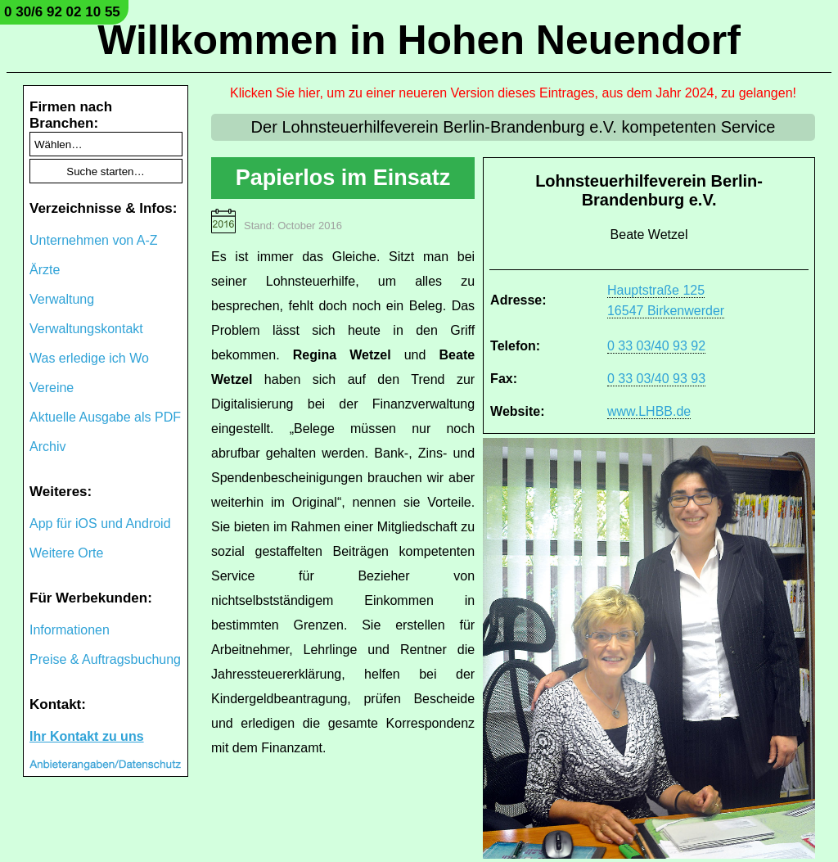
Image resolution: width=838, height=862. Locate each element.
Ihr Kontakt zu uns (86, 736)
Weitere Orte (66, 553)
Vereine (51, 388)
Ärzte (44, 270)
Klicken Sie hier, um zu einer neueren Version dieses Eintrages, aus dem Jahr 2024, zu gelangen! (513, 93)
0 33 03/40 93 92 (656, 346)
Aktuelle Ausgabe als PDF (105, 417)
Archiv (47, 447)
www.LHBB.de (649, 411)
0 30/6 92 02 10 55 (62, 12)
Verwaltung (61, 299)
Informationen (69, 630)
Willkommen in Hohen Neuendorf (419, 40)
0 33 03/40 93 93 (656, 379)
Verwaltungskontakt (86, 329)
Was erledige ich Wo (89, 358)
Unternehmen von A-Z (93, 240)
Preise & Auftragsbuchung (105, 659)
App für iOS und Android (100, 523)
